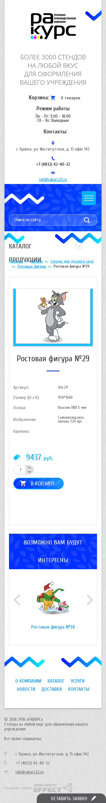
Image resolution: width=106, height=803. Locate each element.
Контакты (78, 689)
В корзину (43, 483)
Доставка (51, 689)
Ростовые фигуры (32, 266)
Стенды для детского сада (72, 261)
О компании (28, 681)
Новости (26, 689)
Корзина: (39, 97)
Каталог (37, 261)
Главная (16, 261)
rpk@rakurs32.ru (53, 179)
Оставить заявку (69, 799)
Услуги (78, 681)
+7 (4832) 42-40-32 (53, 164)
